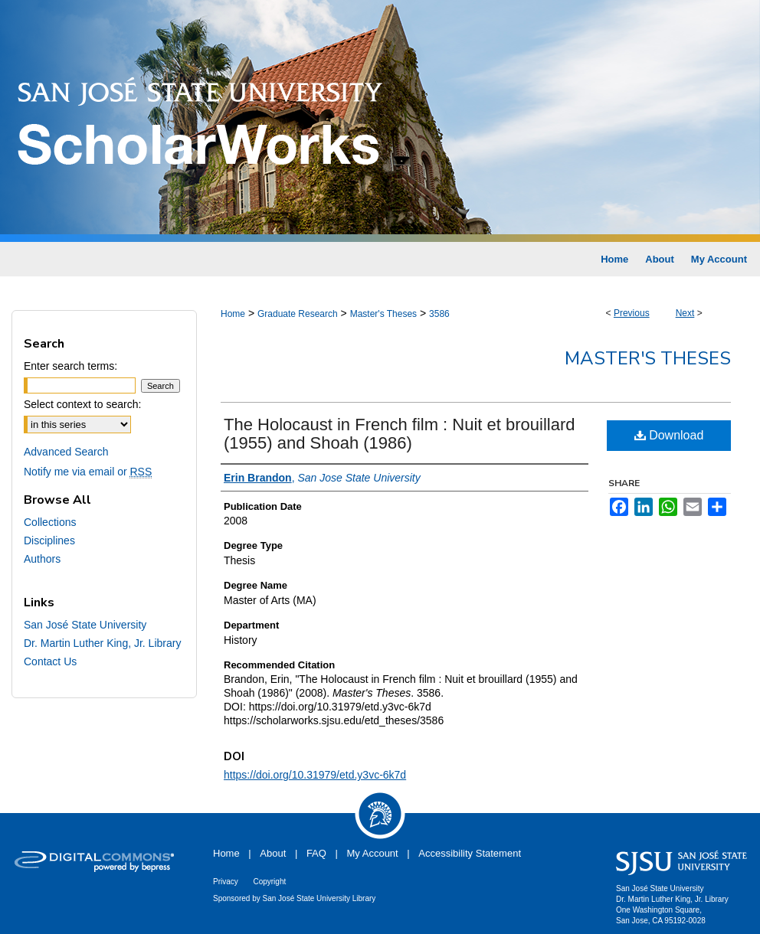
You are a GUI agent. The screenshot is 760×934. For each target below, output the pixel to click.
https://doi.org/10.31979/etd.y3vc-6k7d (315, 775)
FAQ (316, 853)
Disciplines (49, 540)
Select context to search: (82, 404)
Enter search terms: (70, 366)
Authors (42, 559)
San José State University (85, 625)
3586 (439, 314)
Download (669, 435)
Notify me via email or (88, 471)
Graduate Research (297, 314)
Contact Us (50, 661)
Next (685, 313)
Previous (632, 313)
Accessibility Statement (469, 853)
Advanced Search (66, 452)
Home (233, 314)
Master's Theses (383, 314)
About (273, 853)
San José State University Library (319, 898)
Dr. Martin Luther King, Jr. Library (102, 643)
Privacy (225, 881)
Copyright (269, 881)
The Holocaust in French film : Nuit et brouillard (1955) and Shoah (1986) (399, 433)
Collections (50, 522)
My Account (372, 853)
